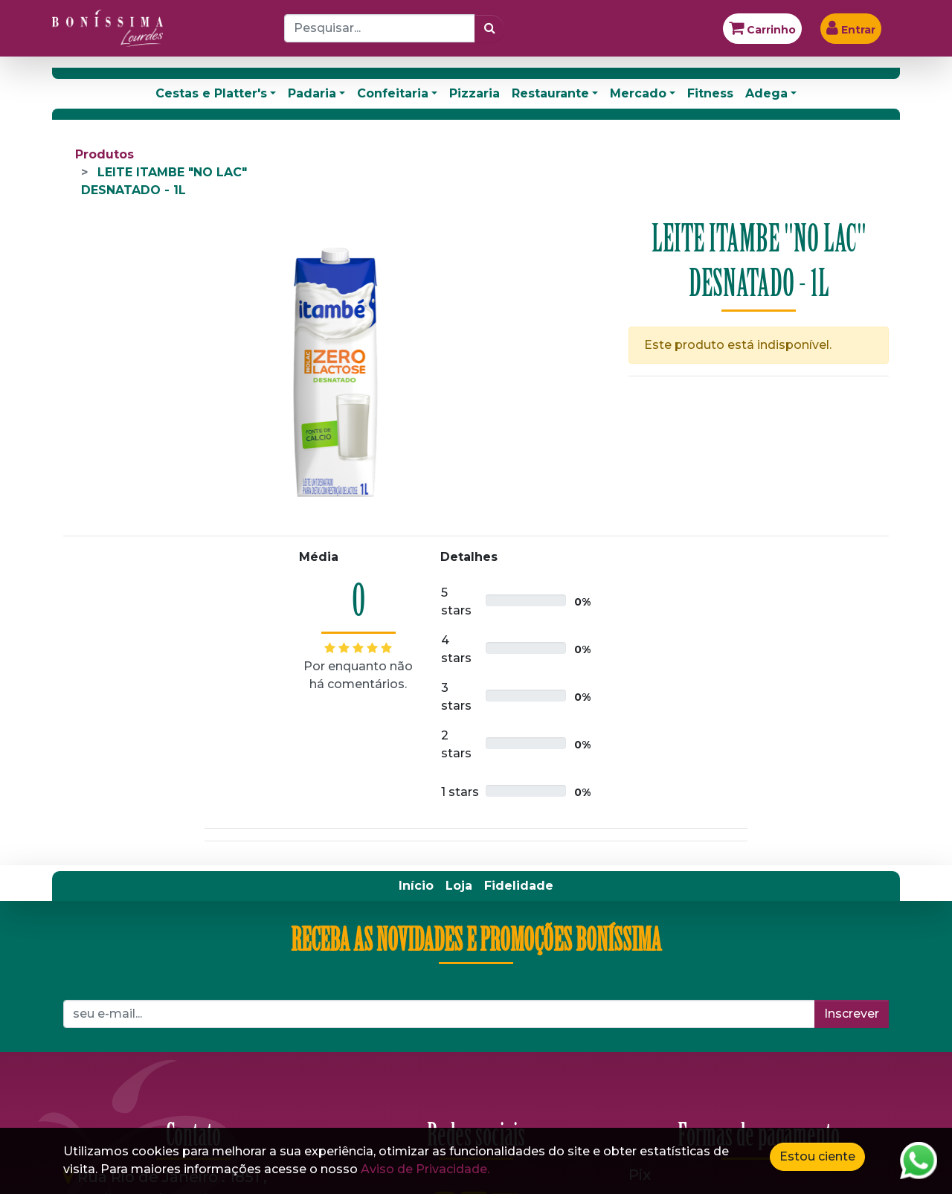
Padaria (312, 93)
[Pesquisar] (490, 28)
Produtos (104, 154)
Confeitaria (392, 93)
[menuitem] (416, 886)
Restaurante (550, 93)
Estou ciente (817, 1156)
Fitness (710, 93)
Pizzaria (474, 93)
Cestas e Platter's (211, 93)
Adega (766, 93)
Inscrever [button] (851, 1014)
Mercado (638, 93)
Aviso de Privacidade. (425, 1169)
